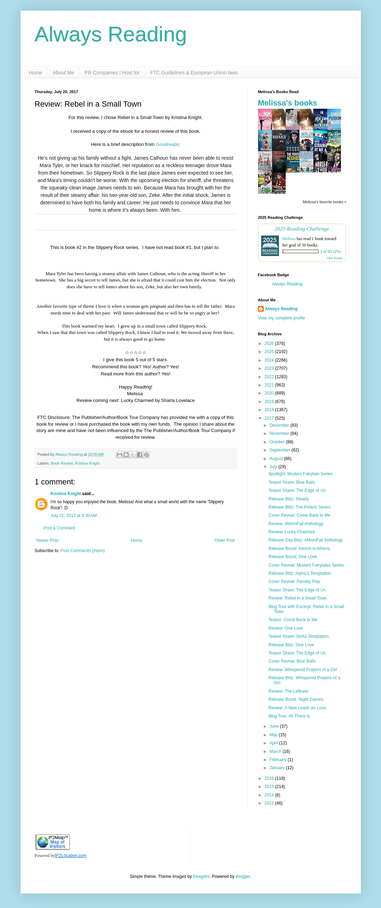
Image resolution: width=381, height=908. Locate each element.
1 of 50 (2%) (330, 251)
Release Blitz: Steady (288, 498)
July (273, 466)
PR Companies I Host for (112, 72)
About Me (63, 72)
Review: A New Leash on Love (297, 707)
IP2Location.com (70, 855)
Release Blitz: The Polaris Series (299, 507)
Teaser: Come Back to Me (292, 619)
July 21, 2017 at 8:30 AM (74, 515)
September (280, 450)
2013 (269, 803)
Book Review (62, 463)
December (279, 425)
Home (35, 72)
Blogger (243, 876)
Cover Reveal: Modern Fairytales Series (306, 565)
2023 (269, 368)
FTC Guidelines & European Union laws (194, 72)
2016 (269, 778)
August (276, 458)
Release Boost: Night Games (295, 699)
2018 (269, 409)
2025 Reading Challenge (302, 229)
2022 (269, 376)
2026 (269, 343)
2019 (269, 401)
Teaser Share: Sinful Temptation (298, 636)
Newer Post (47, 540)
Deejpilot (201, 876)
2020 (269, 393)
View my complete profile (281, 318)
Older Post (225, 540)
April (274, 742)
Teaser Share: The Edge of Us (296, 490)
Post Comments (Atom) (83, 550)
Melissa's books (288, 102)
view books (334, 258)
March (275, 751)
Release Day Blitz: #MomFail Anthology (305, 540)
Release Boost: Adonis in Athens (299, 548)
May (274, 734)
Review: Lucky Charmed (291, 531)
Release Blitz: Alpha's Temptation (299, 573)
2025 (269, 351)
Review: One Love (285, 628)
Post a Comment (59, 528)
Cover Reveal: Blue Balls (291, 661)
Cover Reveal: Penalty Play (294, 581)
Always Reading (111, 34)
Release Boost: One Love (292, 556)
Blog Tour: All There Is (289, 716)
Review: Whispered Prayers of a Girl (302, 669)
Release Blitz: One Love (291, 644)
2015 (269, 786)
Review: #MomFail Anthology (295, 523)
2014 (269, 795)
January (277, 767)
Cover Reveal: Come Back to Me (299, 515)
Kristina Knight (87, 463)
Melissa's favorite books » (324, 202)
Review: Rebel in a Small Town (297, 598)
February (278, 759)
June (274, 726)
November (279, 433)
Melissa (289, 238)
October (277, 441)
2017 (269, 418)
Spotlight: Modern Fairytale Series (300, 473)
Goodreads (167, 144)
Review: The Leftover (288, 691)
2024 (269, 360)
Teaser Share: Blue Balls (291, 482)
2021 (269, 384)
